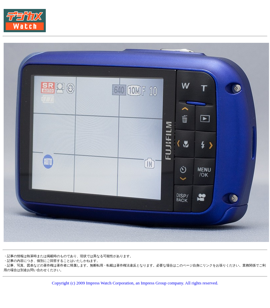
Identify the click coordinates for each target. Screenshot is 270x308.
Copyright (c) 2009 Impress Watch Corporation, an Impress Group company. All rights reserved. (135, 282)
